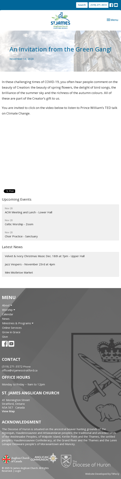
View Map (8, 411)
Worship (8, 310)
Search (82, 5)
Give (5, 336)
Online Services (12, 327)
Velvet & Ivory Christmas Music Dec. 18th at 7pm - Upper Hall (45, 256)
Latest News (12, 246)
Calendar (7, 314)
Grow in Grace (11, 332)
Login (18, 470)
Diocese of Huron (87, 461)
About (7, 305)
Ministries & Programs (17, 323)
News (6, 319)
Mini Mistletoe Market (19, 272)
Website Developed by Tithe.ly (102, 473)
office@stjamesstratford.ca (19, 370)
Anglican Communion (44, 458)
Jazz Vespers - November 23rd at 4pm (30, 264)
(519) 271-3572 (99, 5)
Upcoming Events (16, 199)
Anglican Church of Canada (16, 458)
